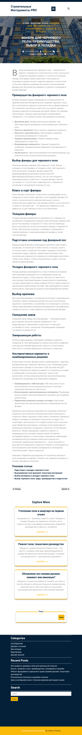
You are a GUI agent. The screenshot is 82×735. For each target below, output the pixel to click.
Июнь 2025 (15, 598)
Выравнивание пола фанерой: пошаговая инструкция (38, 473)
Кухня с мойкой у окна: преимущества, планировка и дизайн (37, 640)
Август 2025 (16, 592)
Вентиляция (16, 620)
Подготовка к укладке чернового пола (32, 470)
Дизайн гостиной (18, 618)
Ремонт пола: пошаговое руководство (41, 544)
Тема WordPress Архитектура (41, 731)
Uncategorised (17, 615)
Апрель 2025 (16, 604)
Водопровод (16, 623)
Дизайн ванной (17, 626)
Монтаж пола (39, 23)
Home (26, 23)
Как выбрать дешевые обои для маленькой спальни (34, 637)
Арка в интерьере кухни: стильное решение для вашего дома (37, 651)
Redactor (46, 51)
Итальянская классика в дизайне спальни (29, 648)
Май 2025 (15, 601)
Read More (41, 532)
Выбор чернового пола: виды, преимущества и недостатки (41, 478)
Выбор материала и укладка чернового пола (34, 476)
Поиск (14, 670)
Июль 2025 (15, 595)
